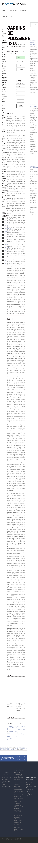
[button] (11, 16)
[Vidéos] (20, 100)
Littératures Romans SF (6, 748)
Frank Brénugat (3, 747)
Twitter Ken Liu (20, 733)
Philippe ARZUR (10, 839)
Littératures (19, 747)
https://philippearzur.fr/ (31, 795)
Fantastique (16, 748)
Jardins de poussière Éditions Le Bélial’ (11, 727)
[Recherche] (32, 24)
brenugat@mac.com (6, 786)
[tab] (20, 57)
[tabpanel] (20, 61)
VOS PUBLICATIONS (33, 104)
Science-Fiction (13, 749)
